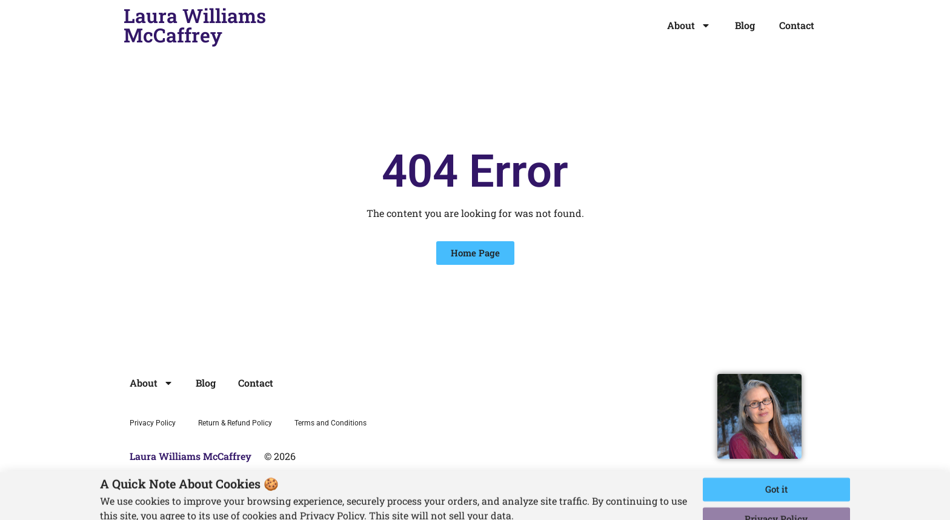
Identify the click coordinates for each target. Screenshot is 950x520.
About (689, 25)
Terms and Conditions (330, 423)
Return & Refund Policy (235, 423)
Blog (745, 25)
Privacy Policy (153, 423)
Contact (796, 25)
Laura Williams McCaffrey (195, 25)
